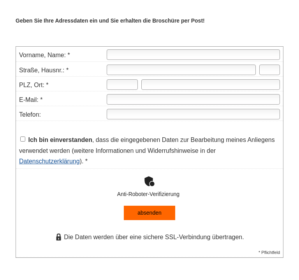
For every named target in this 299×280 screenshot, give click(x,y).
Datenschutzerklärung (49, 161)
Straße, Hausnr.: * (44, 70)
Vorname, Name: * (44, 55)
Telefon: (30, 114)
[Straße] (181, 70)
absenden (149, 213)
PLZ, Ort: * (34, 85)
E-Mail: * (30, 99)
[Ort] (210, 84)
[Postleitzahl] (122, 84)
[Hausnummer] (269, 70)
